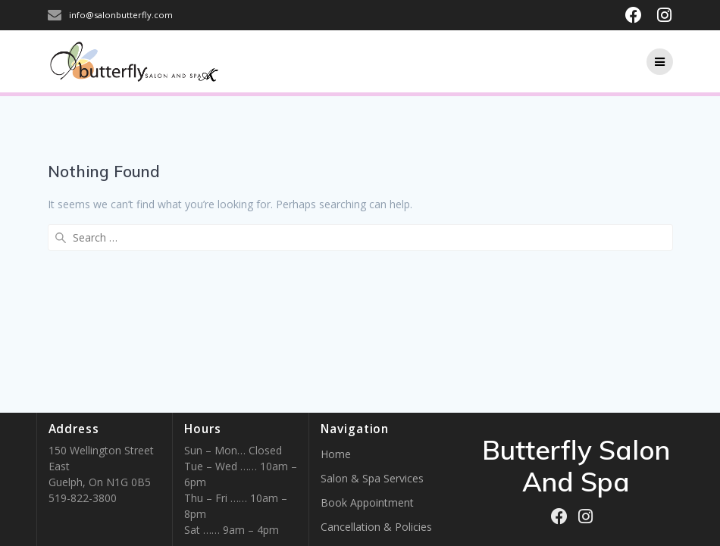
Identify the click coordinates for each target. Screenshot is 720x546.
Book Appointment (367, 502)
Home (336, 454)
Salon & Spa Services (372, 478)
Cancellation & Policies (376, 526)
